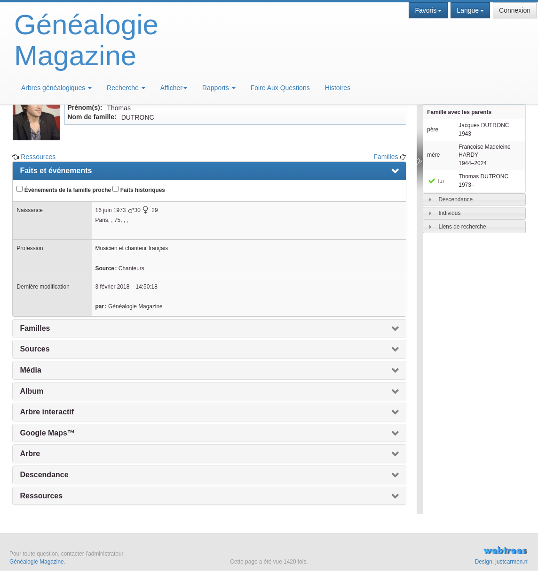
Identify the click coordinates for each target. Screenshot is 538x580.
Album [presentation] (31, 391)
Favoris (428, 10)
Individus (449, 213)
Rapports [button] (219, 88)
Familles (385, 156)
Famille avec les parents (459, 112)
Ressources (38, 156)
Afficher (173, 88)
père (432, 129)
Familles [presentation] (35, 328)
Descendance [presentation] (44, 475)
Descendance (455, 199)
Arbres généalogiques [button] (56, 88)
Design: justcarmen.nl (502, 561)
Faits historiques (138, 189)
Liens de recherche (462, 226)
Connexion (514, 10)
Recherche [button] (126, 88)
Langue (470, 10)
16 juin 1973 (110, 210)
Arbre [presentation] (30, 454)
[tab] (474, 199)
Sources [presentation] (34, 349)
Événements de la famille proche (63, 189)
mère (433, 155)
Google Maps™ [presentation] (47, 433)
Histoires (337, 88)
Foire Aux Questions (280, 88)
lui (435, 181)
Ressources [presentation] (41, 496)
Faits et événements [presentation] (56, 171)
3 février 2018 (112, 286)
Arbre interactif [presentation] (47, 412)
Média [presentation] (30, 370)
